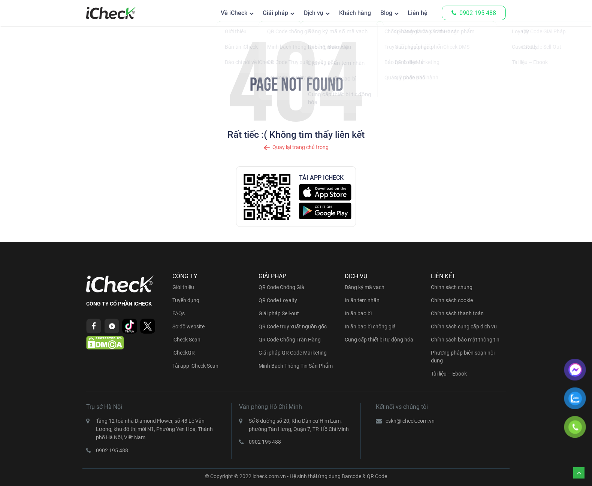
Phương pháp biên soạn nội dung (463, 357)
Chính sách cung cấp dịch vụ (464, 326)
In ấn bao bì (358, 313)
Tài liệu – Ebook (449, 374)
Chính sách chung (451, 287)
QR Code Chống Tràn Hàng (290, 340)
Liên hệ (416, 12)
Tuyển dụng (185, 300)
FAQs (178, 313)
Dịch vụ (303, 12)
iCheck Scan (186, 340)
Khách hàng (348, 12)
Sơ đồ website (188, 326)
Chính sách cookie (452, 300)
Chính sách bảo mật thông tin (465, 340)
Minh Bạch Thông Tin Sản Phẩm (296, 366)
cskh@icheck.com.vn (410, 421)
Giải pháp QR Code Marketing (293, 353)
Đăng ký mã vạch (364, 287)
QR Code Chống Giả (281, 287)
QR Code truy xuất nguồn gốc (293, 326)
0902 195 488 (473, 12)
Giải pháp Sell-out (279, 313)
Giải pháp (262, 12)
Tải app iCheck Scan (195, 366)
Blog (382, 12)
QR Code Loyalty (278, 300)
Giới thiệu (183, 287)
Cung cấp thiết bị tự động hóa (379, 340)
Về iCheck (217, 12)
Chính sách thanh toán (457, 313)
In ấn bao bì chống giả (370, 326)
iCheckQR (183, 353)
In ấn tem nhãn (362, 300)
